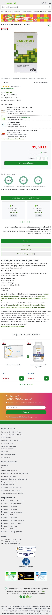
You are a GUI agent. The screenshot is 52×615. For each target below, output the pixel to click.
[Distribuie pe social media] (49, 25)
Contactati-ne (5, 457)
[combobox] (26, 7)
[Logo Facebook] (20, 596)
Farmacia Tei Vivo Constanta (11, 512)
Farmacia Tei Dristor (9, 506)
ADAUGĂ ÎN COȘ (26, 163)
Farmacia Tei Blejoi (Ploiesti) (11, 532)
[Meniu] (2, 2)
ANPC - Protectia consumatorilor (12, 493)
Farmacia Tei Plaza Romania (11, 504)
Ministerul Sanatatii (8, 485)
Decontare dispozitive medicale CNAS (14, 479)
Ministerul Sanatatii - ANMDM (11, 487)
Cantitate (32, 158)
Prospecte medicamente (9, 482)
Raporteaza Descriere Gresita (12, 326)
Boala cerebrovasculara (10, 307)
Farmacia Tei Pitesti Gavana (11, 523)
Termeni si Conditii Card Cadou (11, 435)
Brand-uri (4, 452)
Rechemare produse (8, 454)
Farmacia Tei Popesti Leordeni (12, 520)
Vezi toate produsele (41, 82)
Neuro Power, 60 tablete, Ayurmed (38, 365)
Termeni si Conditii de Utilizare (11, 432)
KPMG (43, 591)
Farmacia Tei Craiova (9, 529)
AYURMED (31, 373)
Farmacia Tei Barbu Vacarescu (12, 501)
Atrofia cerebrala (38, 307)
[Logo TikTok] (31, 596)
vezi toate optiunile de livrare (12, 139)
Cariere (3, 468)
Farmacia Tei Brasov (9, 526)
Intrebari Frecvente (7, 449)
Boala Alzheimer (39, 305)
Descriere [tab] (26, 241)
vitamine (15, 296)
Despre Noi (5, 465)
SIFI (4, 373)
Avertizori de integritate (9, 476)
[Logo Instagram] (27, 596)
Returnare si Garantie (8, 446)
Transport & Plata (7, 443)
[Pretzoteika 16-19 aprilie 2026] (26, 18)
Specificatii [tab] (26, 245)
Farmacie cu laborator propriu (11, 440)
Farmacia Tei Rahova (9, 515)
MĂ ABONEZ (26, 412)
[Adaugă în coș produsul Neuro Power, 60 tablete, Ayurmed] (46, 378)
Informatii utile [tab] (26, 250)
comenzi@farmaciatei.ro (12, 544)
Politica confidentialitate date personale (14, 473)
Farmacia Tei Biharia (9, 518)
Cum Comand (6, 437)
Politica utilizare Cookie (9, 471)
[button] (20, 222)
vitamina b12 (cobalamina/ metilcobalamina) (24, 298)
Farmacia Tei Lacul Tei (9, 509)
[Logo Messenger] (24, 596)
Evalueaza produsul (7, 89)
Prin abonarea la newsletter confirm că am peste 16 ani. (27, 403)
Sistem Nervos (9, 12)
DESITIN (9, 92)
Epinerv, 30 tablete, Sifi (13, 365)
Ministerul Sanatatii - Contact (11, 490)
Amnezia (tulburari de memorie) (20, 305)
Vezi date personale (22, 417)
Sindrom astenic (25, 307)
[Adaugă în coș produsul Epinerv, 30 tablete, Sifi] (21, 378)
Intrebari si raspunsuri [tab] (26, 254)
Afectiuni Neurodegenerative (23, 12)
